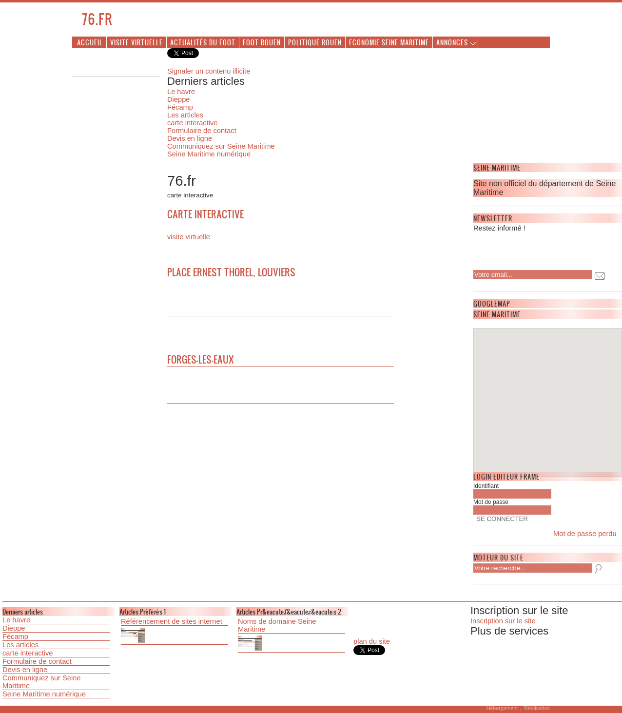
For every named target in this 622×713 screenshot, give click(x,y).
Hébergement (502, 708)
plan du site (371, 641)
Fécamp (180, 107)
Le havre (181, 92)
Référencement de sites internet (171, 621)
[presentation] (536, 248)
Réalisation (537, 708)
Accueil (90, 42)
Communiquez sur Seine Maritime (221, 146)
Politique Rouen (315, 42)
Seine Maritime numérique (209, 154)
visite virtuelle (188, 237)
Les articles (185, 115)
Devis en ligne (189, 138)
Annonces (452, 42)
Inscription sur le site (503, 621)
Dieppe (178, 99)
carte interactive (192, 123)
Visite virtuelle (136, 42)
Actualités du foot (202, 42)
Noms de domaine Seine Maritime (277, 625)
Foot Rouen (262, 42)
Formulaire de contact (201, 131)
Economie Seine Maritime (389, 42)
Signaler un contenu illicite (208, 71)
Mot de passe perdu (585, 534)
